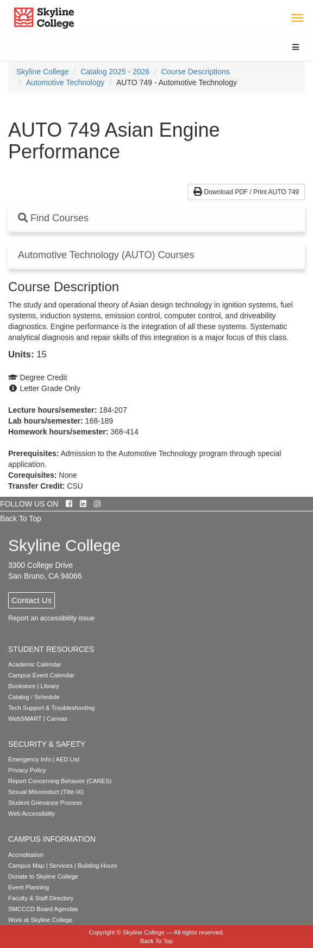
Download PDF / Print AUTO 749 (246, 192)
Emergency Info (29, 759)
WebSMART (25, 718)
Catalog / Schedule (34, 697)
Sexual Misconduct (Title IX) (46, 792)
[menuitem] (42, 71)
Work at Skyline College (40, 920)
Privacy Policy (27, 770)
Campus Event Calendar (41, 675)
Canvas (57, 718)
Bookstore (21, 686)
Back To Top (20, 518)
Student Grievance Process (45, 802)
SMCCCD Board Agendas (43, 909)
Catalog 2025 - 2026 (114, 71)
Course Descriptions (195, 71)
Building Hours (97, 865)
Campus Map (26, 865)
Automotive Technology (65, 82)
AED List (67, 759)
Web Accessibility (31, 813)
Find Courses (53, 218)
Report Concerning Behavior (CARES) (59, 781)
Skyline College (42, 71)
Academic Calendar (34, 664)
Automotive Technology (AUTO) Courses (106, 255)
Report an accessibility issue (51, 618)
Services (61, 865)
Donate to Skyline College (43, 876)
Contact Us (31, 600)
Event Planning (28, 887)
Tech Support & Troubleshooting (51, 707)
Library (50, 686)
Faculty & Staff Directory (40, 898)
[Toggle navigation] (297, 17)
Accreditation (25, 854)
